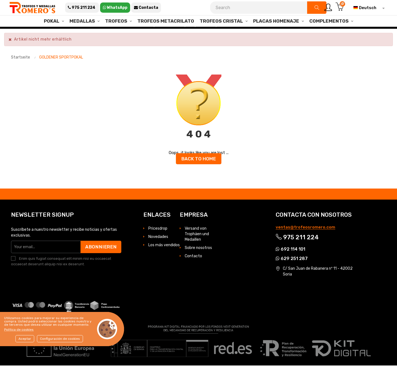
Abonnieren (100, 252)
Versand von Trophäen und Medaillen (197, 239)
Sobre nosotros (198, 253)
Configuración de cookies (60, 339)
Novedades (158, 242)
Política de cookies (19, 330)
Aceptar (24, 339)
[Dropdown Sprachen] (367, 8)
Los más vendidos (164, 250)
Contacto (193, 261)
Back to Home (198, 164)
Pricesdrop (157, 234)
